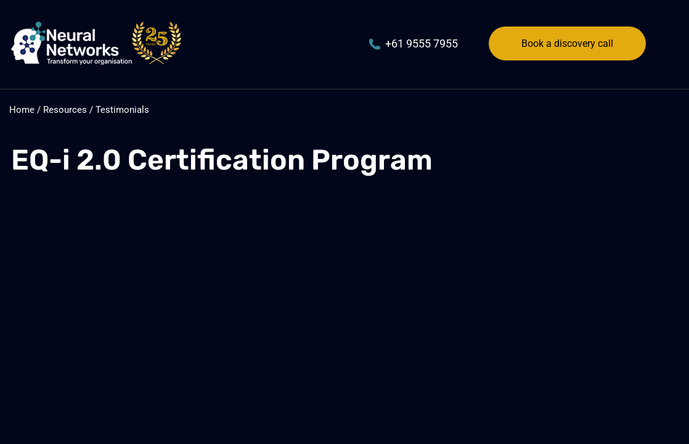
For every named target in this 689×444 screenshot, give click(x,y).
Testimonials (122, 109)
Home (22, 109)
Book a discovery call (567, 43)
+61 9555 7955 (413, 43)
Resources (65, 109)
